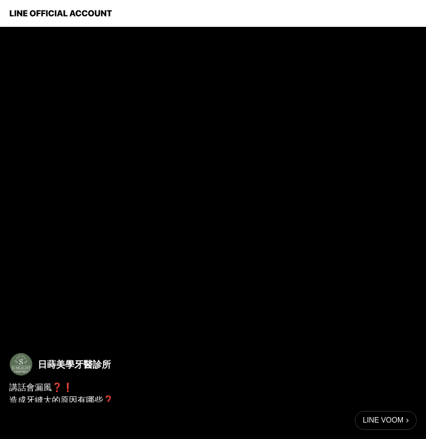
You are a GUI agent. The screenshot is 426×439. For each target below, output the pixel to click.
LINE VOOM (383, 420)
